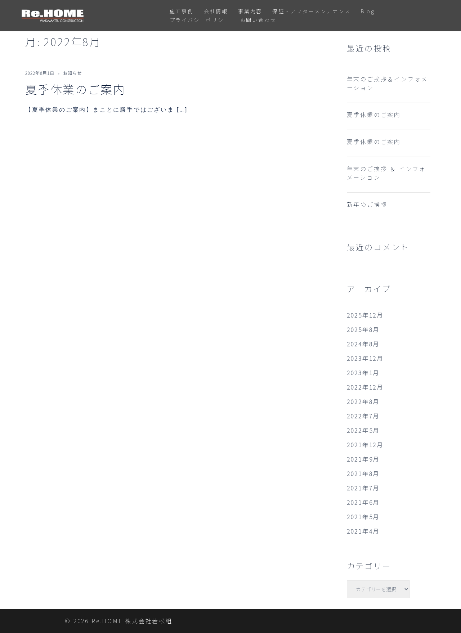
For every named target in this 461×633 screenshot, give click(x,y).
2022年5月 (363, 430)
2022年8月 (363, 401)
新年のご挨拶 (367, 204)
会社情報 (216, 11)
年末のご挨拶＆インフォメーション (387, 83)
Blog (368, 11)
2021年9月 (363, 459)
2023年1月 (363, 372)
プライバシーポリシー (200, 19)
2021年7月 (363, 488)
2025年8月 (363, 329)
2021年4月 (363, 531)
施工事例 (182, 11)
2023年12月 (365, 358)
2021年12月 (365, 444)
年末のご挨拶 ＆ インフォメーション (386, 172)
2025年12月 (365, 315)
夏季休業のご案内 (75, 89)
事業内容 (250, 11)
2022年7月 (363, 416)
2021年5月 (363, 516)
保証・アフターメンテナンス (311, 11)
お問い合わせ (258, 19)
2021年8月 (363, 473)
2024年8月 (363, 344)
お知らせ (72, 73)
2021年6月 (363, 502)
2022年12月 (365, 387)
